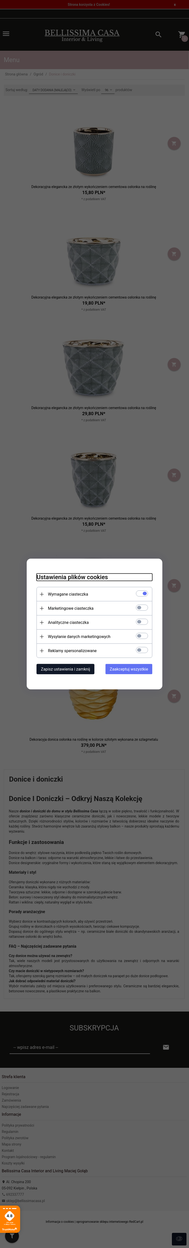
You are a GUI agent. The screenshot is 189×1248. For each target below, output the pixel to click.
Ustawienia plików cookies (72, 577)
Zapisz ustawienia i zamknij (65, 669)
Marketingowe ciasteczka (71, 608)
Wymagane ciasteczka (68, 594)
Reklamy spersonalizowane (72, 650)
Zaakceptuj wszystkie (129, 669)
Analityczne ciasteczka (68, 622)
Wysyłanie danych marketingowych (79, 636)
